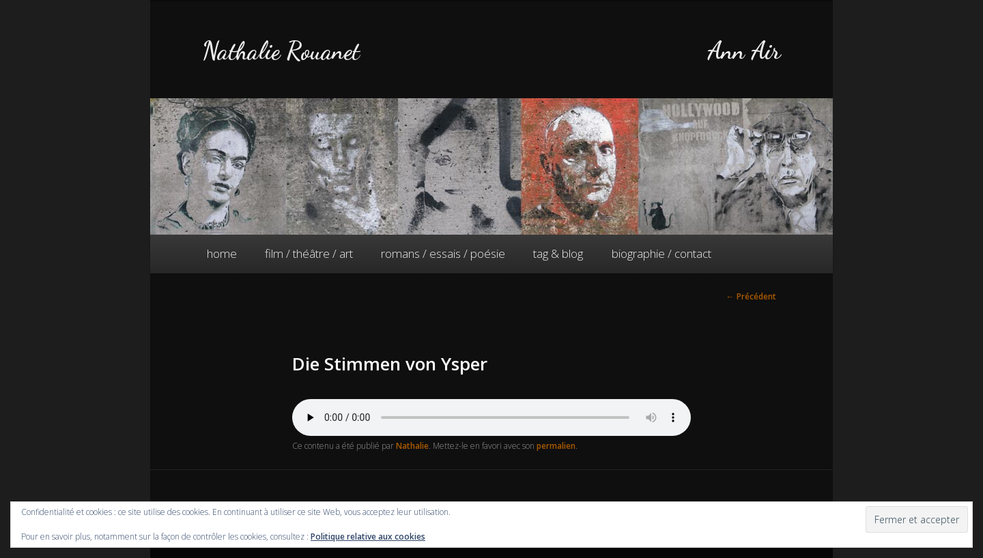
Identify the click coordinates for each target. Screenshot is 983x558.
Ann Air (744, 50)
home (222, 253)
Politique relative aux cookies (368, 536)
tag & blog (558, 253)
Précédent (751, 296)
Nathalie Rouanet (281, 50)
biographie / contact (661, 253)
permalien (556, 446)
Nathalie (412, 446)
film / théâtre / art (309, 253)
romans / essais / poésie (443, 253)
